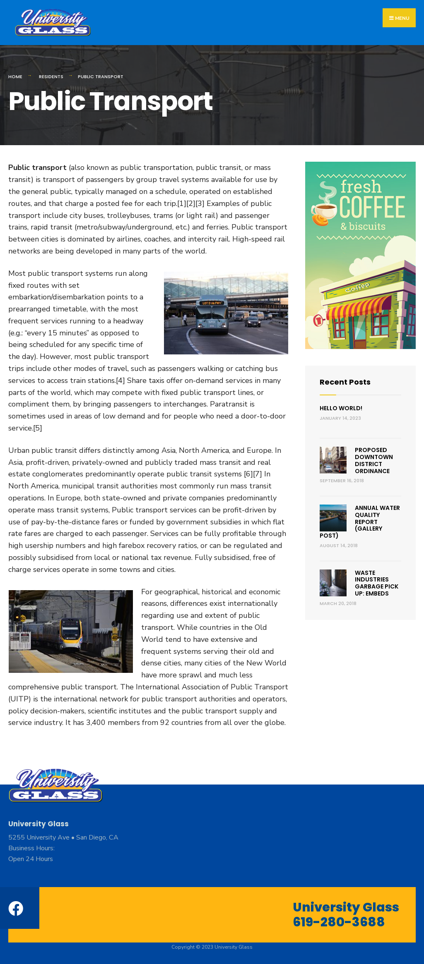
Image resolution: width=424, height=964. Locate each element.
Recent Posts (345, 382)
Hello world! (341, 408)
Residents (51, 76)
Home (15, 76)
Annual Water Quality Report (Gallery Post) (360, 522)
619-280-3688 (339, 922)
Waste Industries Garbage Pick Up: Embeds (376, 583)
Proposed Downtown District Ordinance (374, 460)
